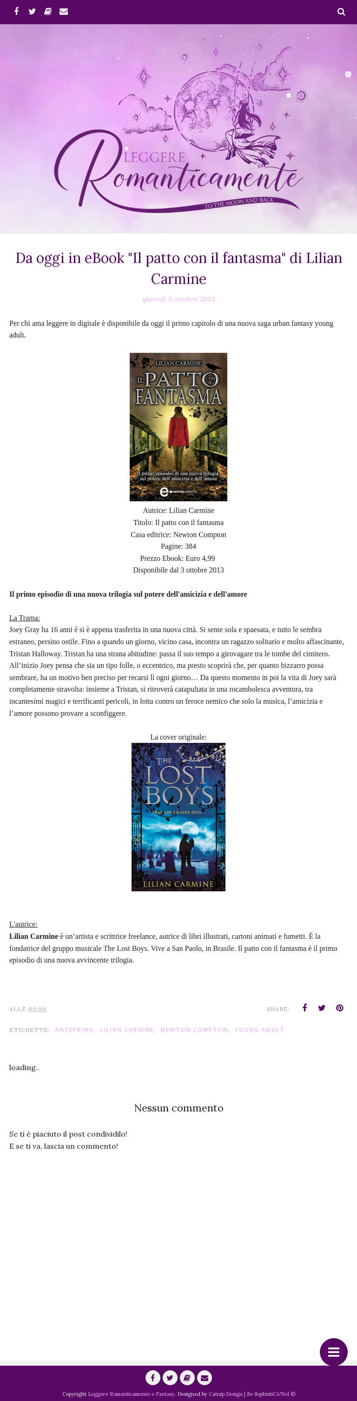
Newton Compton (194, 1030)
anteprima (74, 1030)
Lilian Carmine (127, 1030)
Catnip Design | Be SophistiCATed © (252, 1394)
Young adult (259, 1030)
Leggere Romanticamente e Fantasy (131, 1394)
